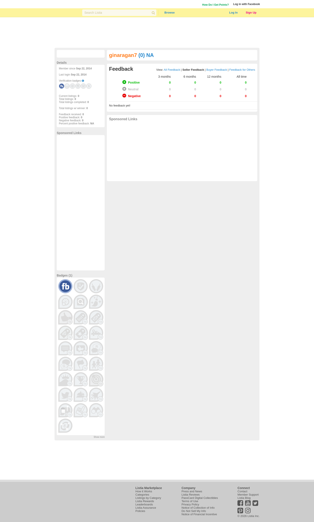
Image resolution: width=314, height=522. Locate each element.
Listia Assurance (145, 507)
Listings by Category (148, 498)
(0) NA (146, 55)
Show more (99, 437)
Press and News (191, 491)
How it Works (143, 491)
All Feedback (172, 69)
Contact (242, 491)
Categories (142, 494)
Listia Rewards (144, 501)
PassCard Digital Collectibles (199, 498)
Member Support (248, 494)
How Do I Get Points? (215, 4)
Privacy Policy (190, 504)
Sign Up (251, 12)
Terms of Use (189, 501)
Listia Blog (244, 498)
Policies (140, 511)
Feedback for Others (242, 69)
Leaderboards (144, 504)
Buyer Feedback (216, 69)
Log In (233, 12)
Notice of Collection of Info (198, 507)
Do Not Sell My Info (193, 511)
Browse (169, 12)
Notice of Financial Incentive (199, 514)
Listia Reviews (190, 494)
